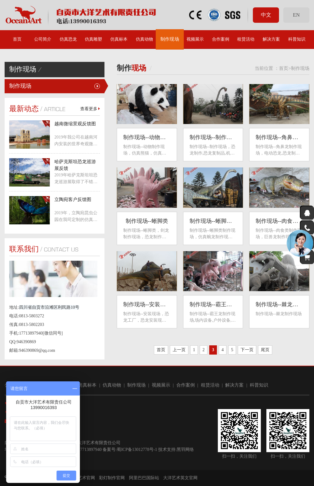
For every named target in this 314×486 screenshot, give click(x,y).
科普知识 (296, 39)
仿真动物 (144, 39)
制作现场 (169, 39)
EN (296, 15)
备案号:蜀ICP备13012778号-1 (130, 449)
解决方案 (271, 39)
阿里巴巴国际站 (144, 478)
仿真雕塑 (93, 39)
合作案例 (220, 39)
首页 (17, 39)
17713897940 (90, 449)
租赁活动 (245, 39)
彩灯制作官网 (112, 478)
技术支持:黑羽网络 (176, 449)
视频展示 (195, 39)
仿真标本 (119, 39)
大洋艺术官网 (82, 478)
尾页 (265, 349)
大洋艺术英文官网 (180, 478)
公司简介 (42, 39)
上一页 (179, 349)
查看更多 (90, 108)
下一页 (247, 349)
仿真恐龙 (68, 39)
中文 (266, 15)
